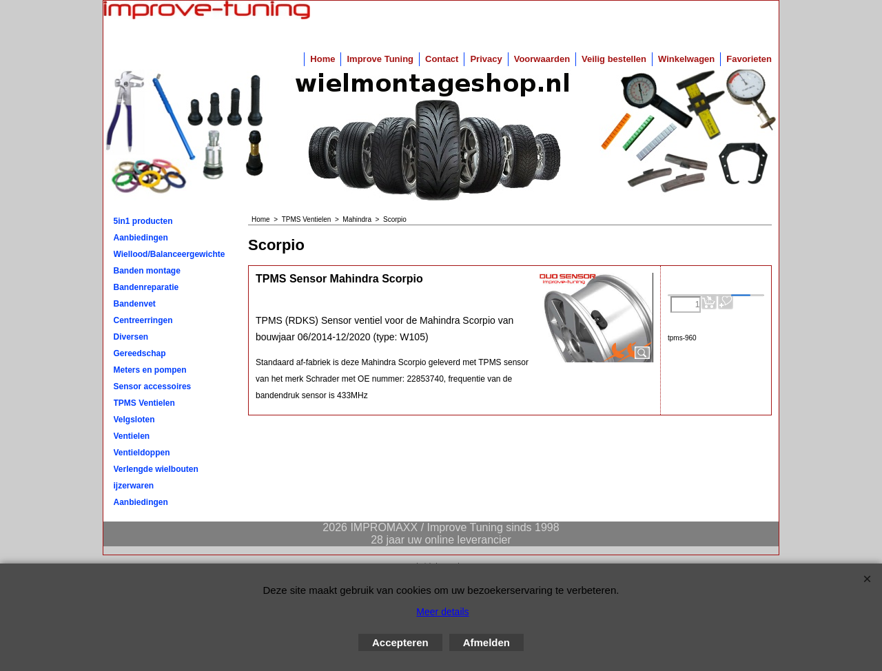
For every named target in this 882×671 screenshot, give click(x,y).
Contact (441, 59)
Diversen (131, 337)
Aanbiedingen (141, 237)
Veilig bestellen (614, 59)
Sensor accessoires (153, 386)
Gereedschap (140, 353)
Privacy (486, 59)
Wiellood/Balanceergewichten (169, 254)
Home (322, 59)
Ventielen (132, 436)
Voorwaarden (542, 59)
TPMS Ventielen (144, 403)
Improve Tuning (380, 59)
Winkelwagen (686, 59)
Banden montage (147, 271)
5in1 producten (143, 221)
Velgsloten (134, 419)
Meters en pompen (150, 370)
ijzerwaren (134, 486)
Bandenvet (135, 304)
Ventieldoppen (142, 452)
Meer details (442, 611)
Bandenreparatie (146, 287)
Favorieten (749, 59)
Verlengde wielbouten (156, 469)
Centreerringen (143, 320)
